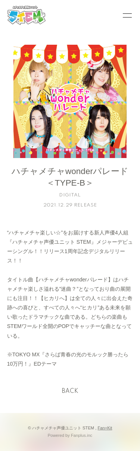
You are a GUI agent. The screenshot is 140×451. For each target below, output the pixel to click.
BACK (70, 391)
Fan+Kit (105, 428)
